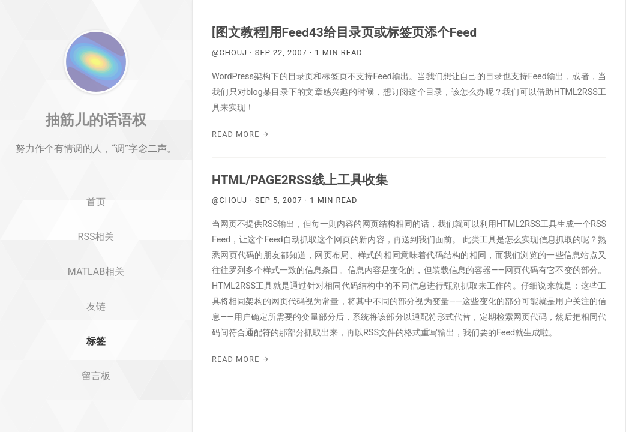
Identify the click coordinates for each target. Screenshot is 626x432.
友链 (96, 332)
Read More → (240, 134)
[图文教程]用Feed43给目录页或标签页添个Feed (344, 32)
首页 (96, 229)
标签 (96, 367)
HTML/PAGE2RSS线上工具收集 (300, 180)
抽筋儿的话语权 (96, 146)
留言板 (96, 402)
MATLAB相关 (96, 298)
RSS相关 (96, 263)
